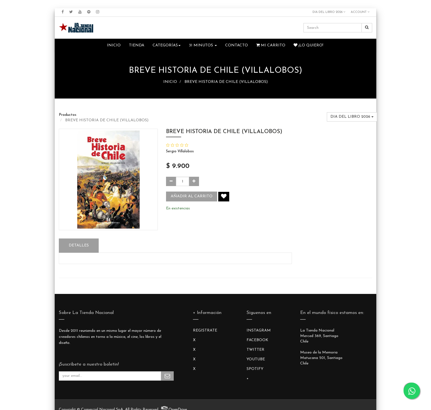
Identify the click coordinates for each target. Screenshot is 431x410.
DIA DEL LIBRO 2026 (329, 12)
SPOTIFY (255, 369)
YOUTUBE (256, 359)
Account (360, 12)
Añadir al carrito (191, 196)
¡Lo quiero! (308, 45)
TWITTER (255, 350)
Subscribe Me (167, 376)
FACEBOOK (257, 340)
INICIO (170, 82)
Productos (67, 115)
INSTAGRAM (259, 330)
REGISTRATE (205, 330)
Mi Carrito (270, 45)
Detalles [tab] (79, 245)
